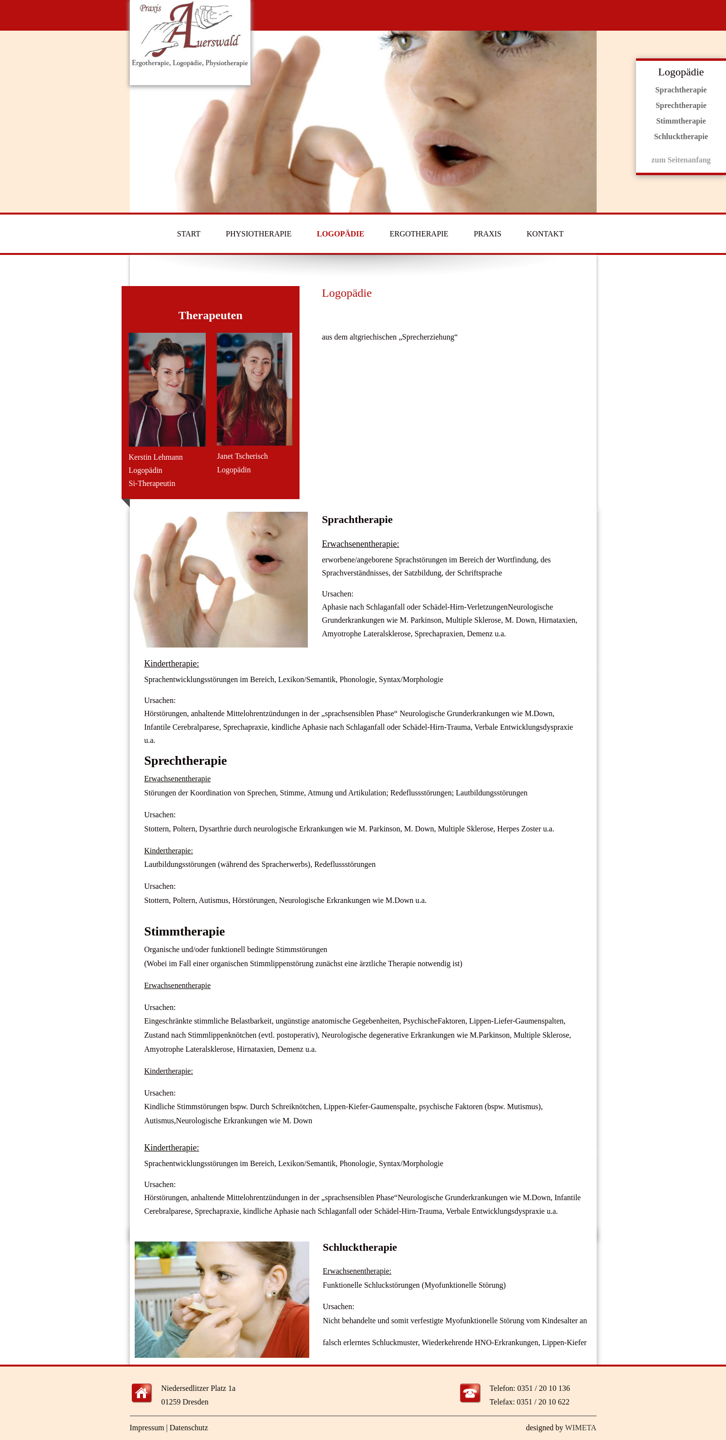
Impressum (147, 1427)
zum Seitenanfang (680, 160)
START (188, 234)
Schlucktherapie (681, 136)
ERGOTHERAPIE (419, 234)
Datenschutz (189, 1427)
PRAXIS (487, 234)
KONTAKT (545, 234)
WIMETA (580, 1427)
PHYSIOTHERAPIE (258, 234)
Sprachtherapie (681, 90)
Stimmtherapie (681, 121)
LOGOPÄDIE (340, 234)
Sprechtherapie (681, 105)
